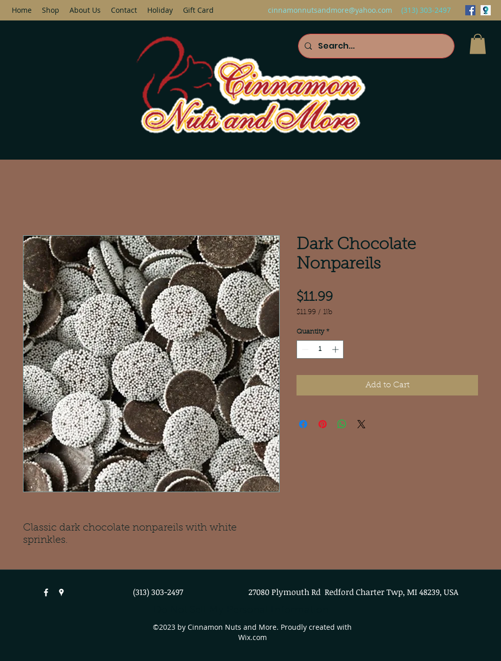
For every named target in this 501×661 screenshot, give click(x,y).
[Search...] (375, 46)
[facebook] (470, 10)
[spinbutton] (320, 349)
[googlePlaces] (486, 10)
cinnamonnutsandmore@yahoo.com (330, 10)
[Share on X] (361, 424)
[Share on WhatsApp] (342, 424)
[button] (477, 44)
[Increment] (336, 349)
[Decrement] (304, 349)
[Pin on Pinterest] (322, 424)
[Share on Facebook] (303, 424)
